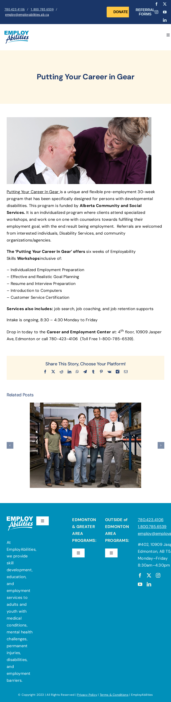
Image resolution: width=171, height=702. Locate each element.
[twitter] (165, 4)
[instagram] (156, 12)
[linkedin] (165, 20)
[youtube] (165, 12)
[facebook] (156, 4)
